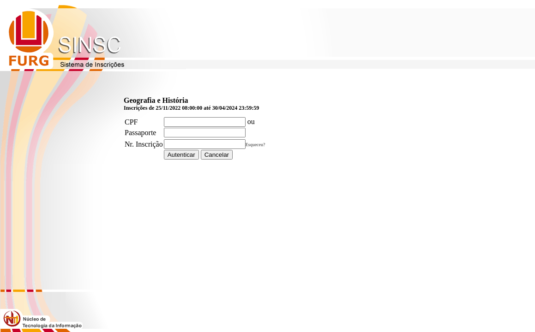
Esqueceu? (255, 144)
